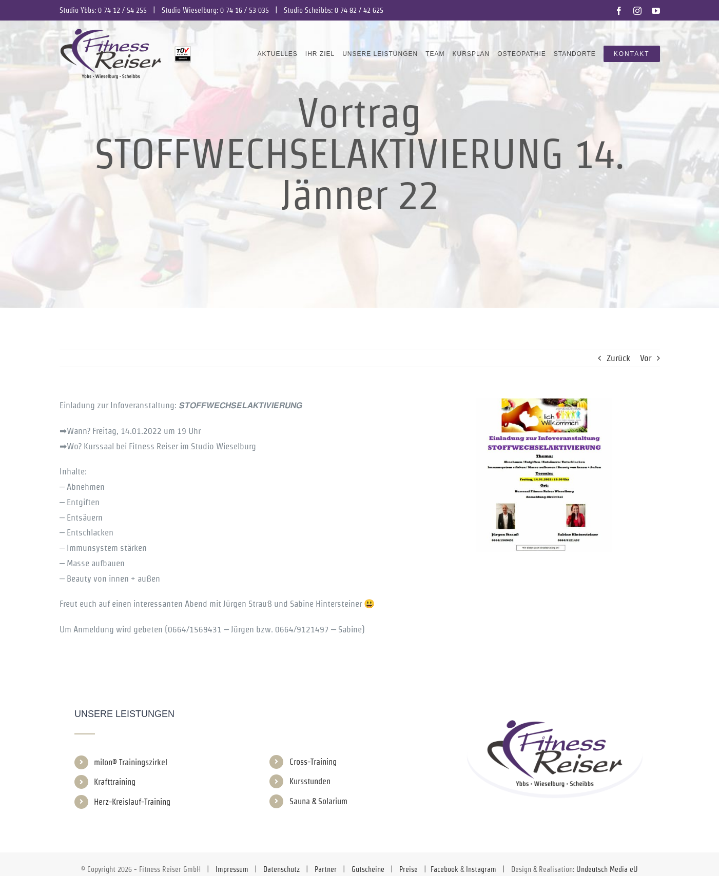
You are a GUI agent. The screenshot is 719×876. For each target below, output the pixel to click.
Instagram (481, 869)
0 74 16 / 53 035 (244, 10)
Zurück (618, 358)
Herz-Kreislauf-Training (132, 802)
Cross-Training (313, 762)
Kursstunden (310, 781)
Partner (326, 869)
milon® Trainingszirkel (130, 762)
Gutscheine (368, 869)
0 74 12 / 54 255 (122, 10)
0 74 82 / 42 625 (359, 10)
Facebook (444, 869)
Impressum (232, 869)
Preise (408, 869)
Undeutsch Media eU (607, 869)
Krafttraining (114, 782)
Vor (645, 358)
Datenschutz (281, 869)
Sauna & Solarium (318, 801)
